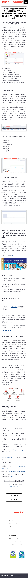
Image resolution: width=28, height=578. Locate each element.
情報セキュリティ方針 (13, 538)
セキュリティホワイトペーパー (15, 541)
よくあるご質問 (12, 530)
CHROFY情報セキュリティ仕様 (15, 545)
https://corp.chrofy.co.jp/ (8, 457)
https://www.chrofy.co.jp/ (19, 450)
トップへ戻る (14, 500)
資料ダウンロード (18, 1)
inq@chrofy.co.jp (6, 330)
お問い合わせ (11, 526)
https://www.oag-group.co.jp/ (17, 471)
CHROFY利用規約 (12, 535)
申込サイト (14, 307)
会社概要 (11, 520)
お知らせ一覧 (14, 495)
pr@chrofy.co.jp (14, 486)
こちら (13, 256)
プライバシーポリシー (13, 523)
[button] (26, 2)
